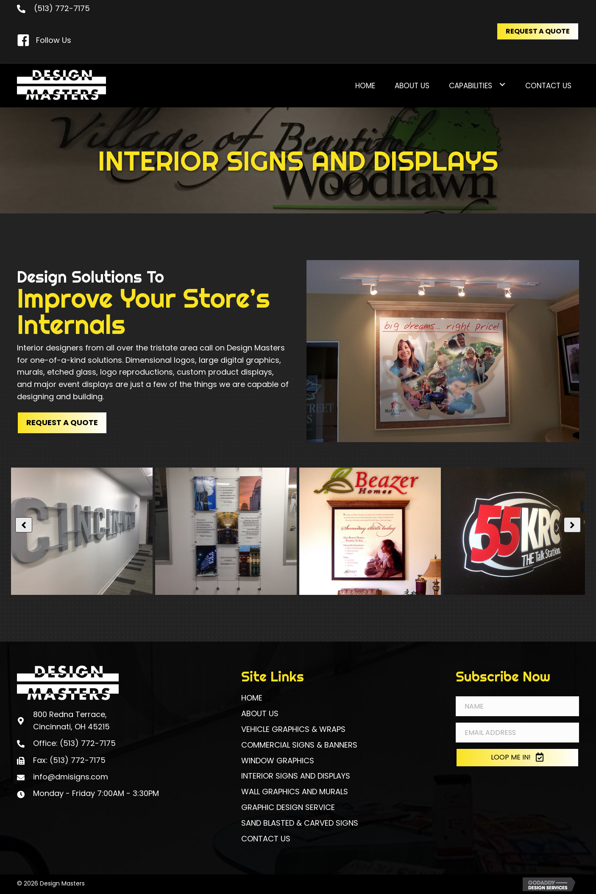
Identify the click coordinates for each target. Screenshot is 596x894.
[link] (365, 84)
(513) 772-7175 (62, 8)
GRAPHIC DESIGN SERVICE (288, 807)
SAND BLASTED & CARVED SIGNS (299, 823)
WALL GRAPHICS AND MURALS (294, 791)
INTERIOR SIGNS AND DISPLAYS (295, 776)
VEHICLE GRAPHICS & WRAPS (293, 729)
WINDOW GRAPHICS (277, 760)
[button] (537, 31)
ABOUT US (260, 713)
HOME (251, 697)
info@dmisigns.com (70, 776)
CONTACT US (265, 838)
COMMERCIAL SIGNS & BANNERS (299, 745)
